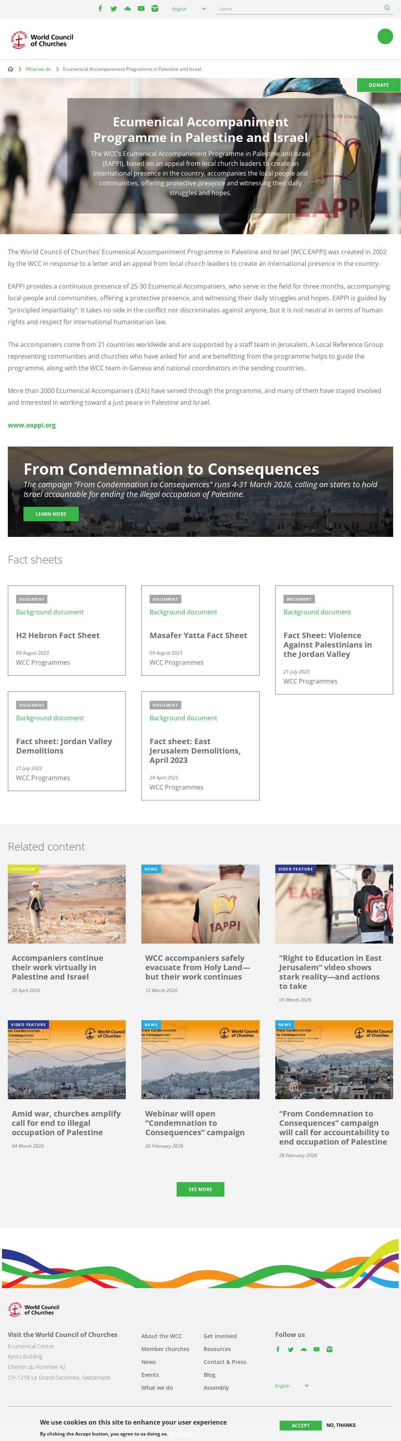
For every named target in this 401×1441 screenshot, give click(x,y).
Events (150, 1374)
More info (180, 1434)
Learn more (51, 514)
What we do (38, 69)
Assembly (216, 1387)
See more (200, 1189)
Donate (379, 85)
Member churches (165, 1349)
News (148, 1362)
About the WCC (161, 1336)
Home (10, 69)
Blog (209, 1374)
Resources (217, 1349)
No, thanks (341, 1425)
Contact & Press (225, 1362)
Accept (301, 1425)
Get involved (220, 1336)
